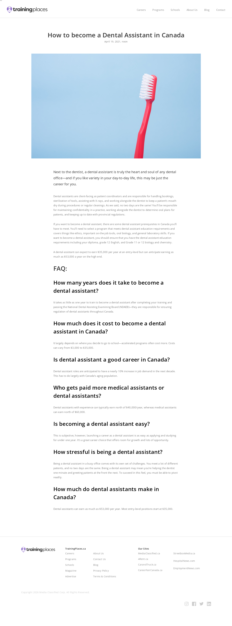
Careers (141, 9)
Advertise (70, 578)
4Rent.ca (143, 560)
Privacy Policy (101, 572)
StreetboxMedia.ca (184, 555)
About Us (192, 9)
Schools (175, 9)
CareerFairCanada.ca (150, 571)
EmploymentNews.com (186, 570)
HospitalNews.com (184, 562)
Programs (158, 9)
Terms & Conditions (104, 578)
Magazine (71, 572)
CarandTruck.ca (147, 566)
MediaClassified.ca (149, 555)
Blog (207, 9)
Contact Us (99, 560)
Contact (220, 9)
